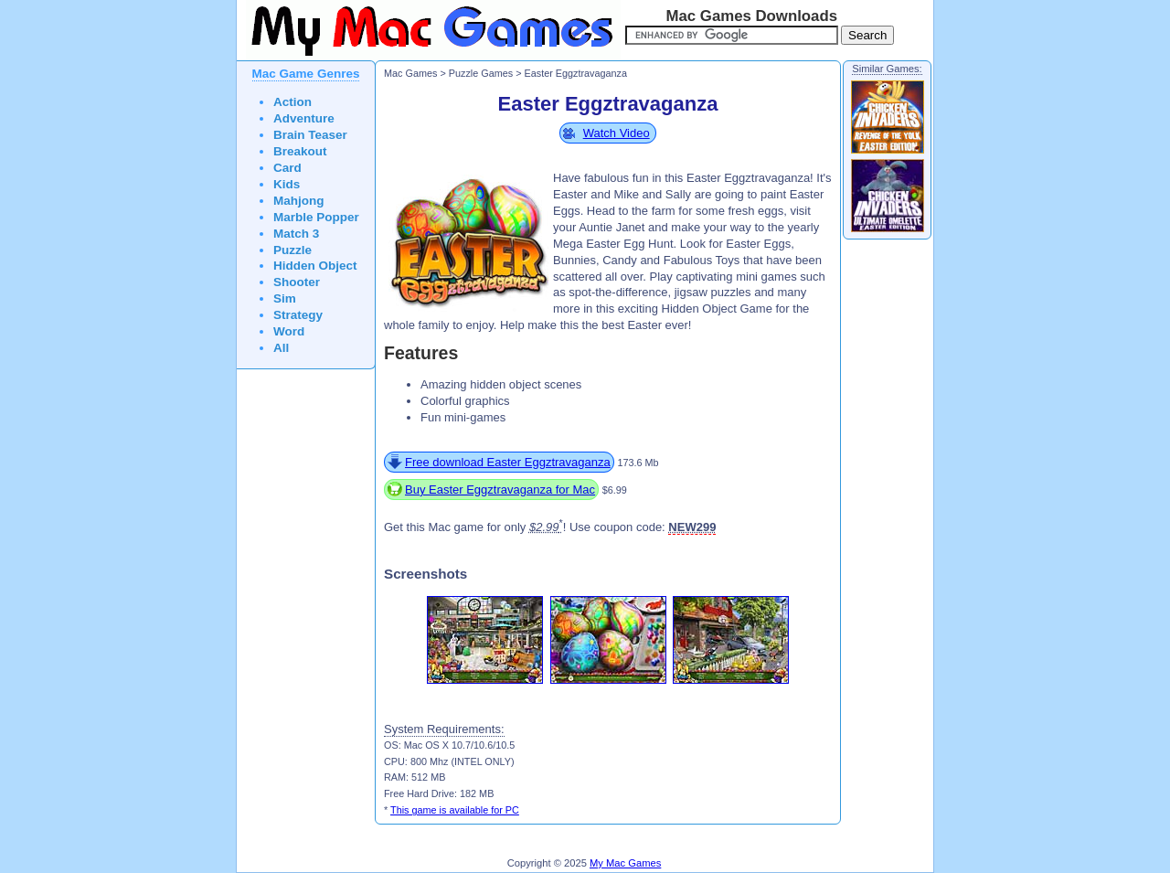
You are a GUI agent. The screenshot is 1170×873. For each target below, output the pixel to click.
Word (288, 331)
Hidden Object (315, 265)
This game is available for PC (454, 809)
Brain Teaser (310, 135)
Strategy (298, 315)
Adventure (304, 118)
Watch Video (616, 133)
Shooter (296, 282)
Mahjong (298, 201)
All (281, 348)
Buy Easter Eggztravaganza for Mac (500, 489)
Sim (284, 298)
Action (292, 102)
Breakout (300, 151)
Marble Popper (316, 217)
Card (287, 168)
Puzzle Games (481, 73)
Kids (286, 184)
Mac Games (410, 73)
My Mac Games (625, 862)
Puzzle (292, 250)
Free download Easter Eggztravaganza (508, 462)
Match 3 (296, 233)
